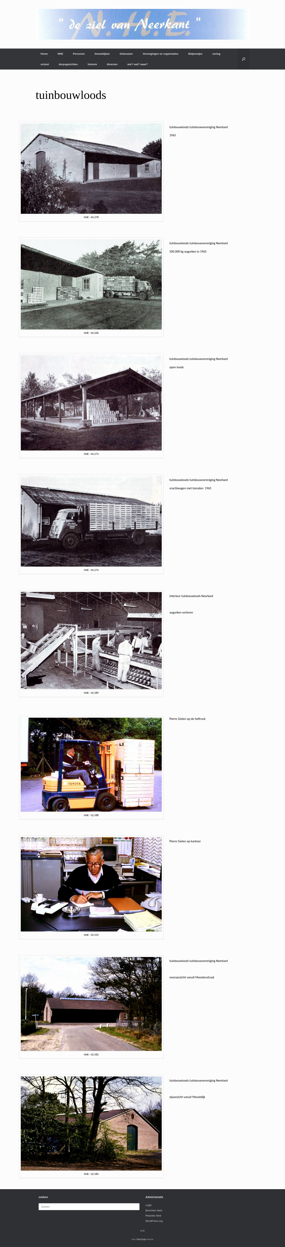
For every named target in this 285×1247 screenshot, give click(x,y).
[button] (243, 59)
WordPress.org (153, 1220)
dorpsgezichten (68, 64)
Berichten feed (153, 1210)
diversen (112, 64)
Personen (79, 53)
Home (44, 53)
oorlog (216, 53)
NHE (60, 53)
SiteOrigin (141, 1239)
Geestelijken (102, 53)
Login (148, 1205)
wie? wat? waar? (137, 64)
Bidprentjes (195, 53)
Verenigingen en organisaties (161, 53)
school (45, 64)
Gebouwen (126, 53)
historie (92, 64)
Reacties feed (153, 1215)
